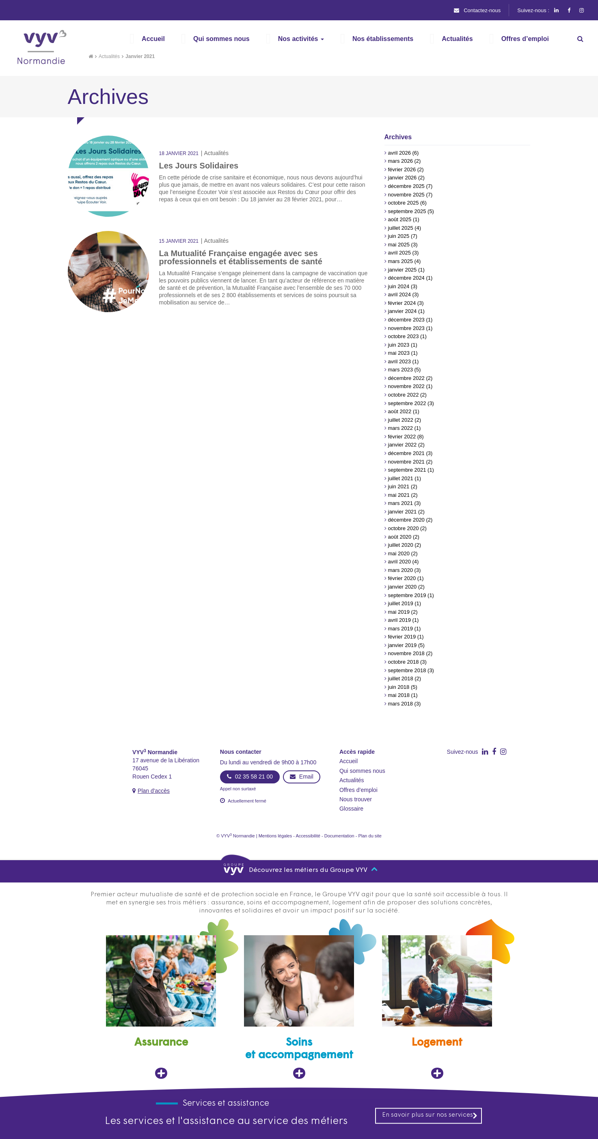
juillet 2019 (400, 603)
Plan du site (369, 835)
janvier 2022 (402, 445)
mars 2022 (400, 428)
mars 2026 (400, 161)
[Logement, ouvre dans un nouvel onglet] (437, 1007)
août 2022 (400, 411)
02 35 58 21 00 (250, 776)
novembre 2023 (406, 328)
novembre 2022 (406, 386)
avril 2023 (399, 361)
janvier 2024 (402, 311)
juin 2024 (399, 286)
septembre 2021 (407, 470)
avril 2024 (399, 294)
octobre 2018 (403, 662)
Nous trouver (355, 799)
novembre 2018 (406, 653)
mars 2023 (400, 370)
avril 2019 (399, 620)
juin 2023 (399, 345)
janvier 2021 (402, 512)
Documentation (339, 835)
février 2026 (402, 169)
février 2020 (402, 578)
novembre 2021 (406, 462)
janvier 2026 (402, 178)
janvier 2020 (402, 587)
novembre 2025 (406, 195)
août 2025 (400, 219)
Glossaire (351, 808)
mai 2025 (399, 245)
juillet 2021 (400, 478)
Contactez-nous (477, 10)
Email (301, 776)
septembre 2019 (407, 595)
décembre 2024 (406, 278)
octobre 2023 (403, 336)
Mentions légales (275, 835)
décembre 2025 (406, 186)
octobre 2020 (403, 528)
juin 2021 (399, 486)
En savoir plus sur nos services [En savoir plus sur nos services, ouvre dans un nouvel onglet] (430, 1116)
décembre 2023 (406, 320)
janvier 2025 (402, 270)
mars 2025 (400, 261)
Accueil (348, 761)
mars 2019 (400, 629)
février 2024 (402, 303)
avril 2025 (399, 253)
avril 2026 (399, 153)
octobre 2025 (403, 203)
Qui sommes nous (362, 771)
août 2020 (400, 537)
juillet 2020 (400, 545)
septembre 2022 (407, 403)
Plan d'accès (154, 790)
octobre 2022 (403, 395)
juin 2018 (399, 687)
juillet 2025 (400, 228)
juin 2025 (399, 236)
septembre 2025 (407, 211)
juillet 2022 (400, 420)
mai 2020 (399, 553)
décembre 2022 (406, 378)
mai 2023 (399, 353)
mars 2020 (400, 570)
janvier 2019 (402, 645)
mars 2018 (400, 704)
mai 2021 (399, 495)
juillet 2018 (400, 678)
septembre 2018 (407, 670)
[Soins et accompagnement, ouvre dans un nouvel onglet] (299, 1007)
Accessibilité (308, 835)
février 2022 (402, 437)
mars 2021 (400, 503)
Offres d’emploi (358, 790)
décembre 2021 (406, 453)
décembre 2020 (406, 520)
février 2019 (402, 637)
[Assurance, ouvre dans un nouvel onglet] (161, 1007)
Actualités (109, 56)
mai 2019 (399, 612)
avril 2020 (399, 562)
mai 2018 (399, 695)
